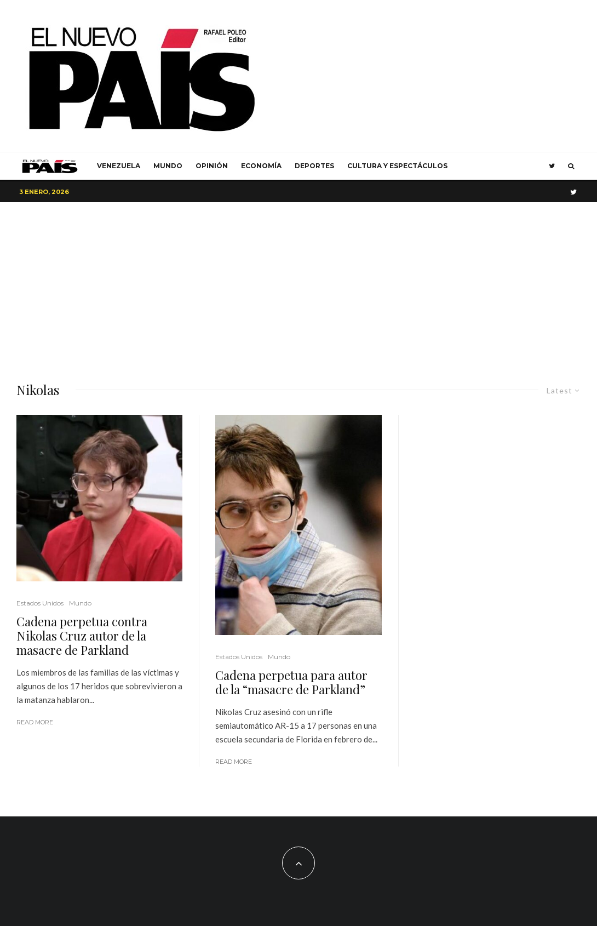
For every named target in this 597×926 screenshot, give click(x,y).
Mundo (167, 166)
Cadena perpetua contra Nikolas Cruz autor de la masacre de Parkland (81, 636)
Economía (261, 166)
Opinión (212, 166)
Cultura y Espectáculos (397, 166)
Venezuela (118, 166)
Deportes (314, 166)
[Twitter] (551, 166)
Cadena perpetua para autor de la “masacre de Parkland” (291, 682)
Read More (34, 722)
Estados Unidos (40, 603)
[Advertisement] (298, 284)
